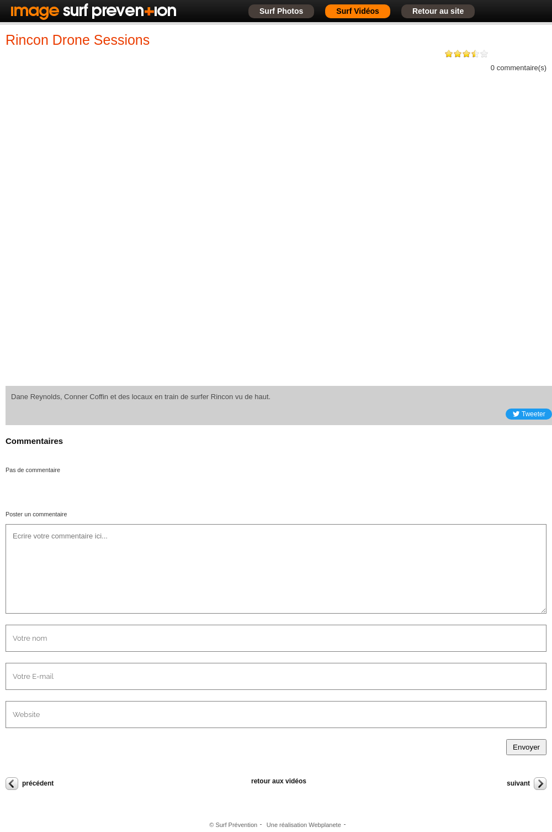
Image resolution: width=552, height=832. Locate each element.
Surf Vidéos (357, 11)
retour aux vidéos (278, 781)
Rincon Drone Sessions (78, 40)
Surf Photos (281, 11)
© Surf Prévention (233, 824)
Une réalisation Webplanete (304, 824)
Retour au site (438, 11)
